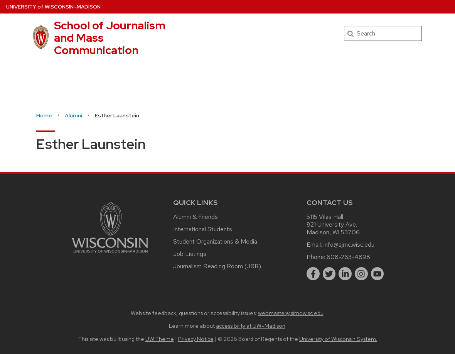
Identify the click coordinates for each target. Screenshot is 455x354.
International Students (202, 229)
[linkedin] (345, 273)
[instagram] (361, 273)
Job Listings (189, 254)
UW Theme (159, 338)
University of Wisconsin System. (338, 338)
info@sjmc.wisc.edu (349, 245)
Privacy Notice (196, 338)
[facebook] (313, 273)
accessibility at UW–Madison (250, 325)
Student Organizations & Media (215, 241)
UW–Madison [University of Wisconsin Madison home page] (53, 6)
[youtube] (377, 273)
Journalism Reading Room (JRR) (217, 266)
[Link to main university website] (109, 254)
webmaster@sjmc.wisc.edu (291, 313)
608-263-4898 (348, 257)
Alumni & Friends (195, 217)
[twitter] (329, 273)
